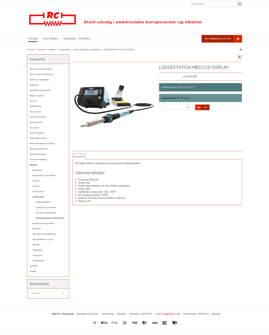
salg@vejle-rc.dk (171, 313)
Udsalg (33, 271)
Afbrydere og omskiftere (41, 69)
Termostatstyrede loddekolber (50, 218)
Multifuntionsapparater (43, 223)
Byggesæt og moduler (40, 90)
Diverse (33, 100)
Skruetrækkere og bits (43, 239)
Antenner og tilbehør (39, 79)
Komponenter (36, 122)
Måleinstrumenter (38, 138)
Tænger (36, 244)
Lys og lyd (34, 127)
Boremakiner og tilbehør (44, 175)
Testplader (37, 250)
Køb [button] (201, 107)
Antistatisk (37, 170)
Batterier (34, 85)
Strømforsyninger (38, 154)
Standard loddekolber (46, 212)
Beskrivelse (79, 156)
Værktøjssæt (38, 260)
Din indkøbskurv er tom (223, 38)
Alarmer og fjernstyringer (41, 74)
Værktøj (33, 164)
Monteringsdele (37, 132)
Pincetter (37, 228)
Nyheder (34, 266)
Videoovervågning (38, 159)
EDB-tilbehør (35, 106)
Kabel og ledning (38, 116)
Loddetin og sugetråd (46, 207)
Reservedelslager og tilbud (42, 143)
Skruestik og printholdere (44, 234)
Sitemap (216, 313)
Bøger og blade (37, 95)
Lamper (36, 186)
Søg (239, 3)
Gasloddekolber (43, 202)
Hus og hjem (35, 111)
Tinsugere (37, 255)
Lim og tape (38, 191)
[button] (239, 56)
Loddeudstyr (38, 196)
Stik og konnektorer (39, 148)
